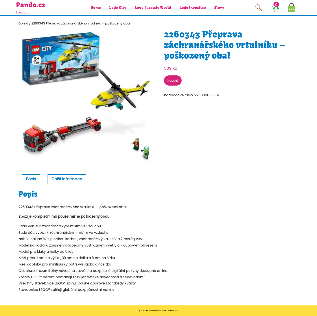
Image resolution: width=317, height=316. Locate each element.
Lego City (117, 7)
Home (96, 7)
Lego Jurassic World (153, 7)
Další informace (67, 179)
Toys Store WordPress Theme (153, 310)
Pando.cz (31, 5)
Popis (31, 179)
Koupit (172, 80)
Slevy (219, 7)
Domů (23, 23)
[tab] (31, 179)
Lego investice (192, 7)
